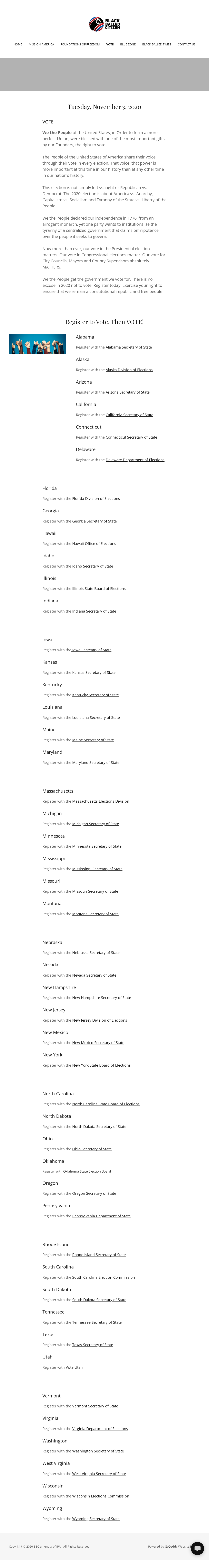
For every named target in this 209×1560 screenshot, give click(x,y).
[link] (104, 24)
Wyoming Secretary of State (96, 1518)
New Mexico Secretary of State (98, 1042)
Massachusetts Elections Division (100, 801)
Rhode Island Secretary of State (99, 1254)
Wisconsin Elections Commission (100, 1496)
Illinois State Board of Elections (99, 588)
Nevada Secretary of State (94, 975)
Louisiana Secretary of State (96, 717)
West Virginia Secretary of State (99, 1473)
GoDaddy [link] (171, 1546)
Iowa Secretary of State (91, 649)
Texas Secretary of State (92, 1344)
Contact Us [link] (187, 44)
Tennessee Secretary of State (97, 1322)
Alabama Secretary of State (129, 347)
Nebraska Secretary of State (96, 952)
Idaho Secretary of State (92, 566)
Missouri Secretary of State (95, 891)
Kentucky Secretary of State (95, 694)
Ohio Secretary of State (92, 1148)
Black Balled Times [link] (156, 44)
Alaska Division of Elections (129, 369)
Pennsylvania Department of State (101, 1215)
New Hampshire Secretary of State (101, 997)
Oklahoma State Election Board (87, 1171)
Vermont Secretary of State (95, 1406)
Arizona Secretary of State (128, 392)
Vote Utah (74, 1367)
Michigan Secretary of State (95, 823)
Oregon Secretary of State (94, 1193)
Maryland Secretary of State (95, 762)
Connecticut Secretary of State (131, 437)
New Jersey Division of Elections (99, 1020)
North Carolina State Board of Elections (106, 1103)
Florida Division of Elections (96, 498)
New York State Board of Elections (101, 1065)
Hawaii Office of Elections (94, 543)
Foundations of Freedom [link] (80, 44)
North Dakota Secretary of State (99, 1126)
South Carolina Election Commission (103, 1277)
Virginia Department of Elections (100, 1428)
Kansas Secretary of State (93, 672)
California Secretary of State (129, 414)
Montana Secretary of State (95, 913)
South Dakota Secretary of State (99, 1299)
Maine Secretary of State (93, 739)
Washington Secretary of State (98, 1451)
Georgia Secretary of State (94, 521)
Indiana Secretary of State (94, 611)
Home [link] (18, 44)
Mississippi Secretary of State (97, 868)
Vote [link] (110, 44)
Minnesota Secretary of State (96, 846)
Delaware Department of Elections (135, 459)
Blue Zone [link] (128, 44)
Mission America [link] (41, 44)
